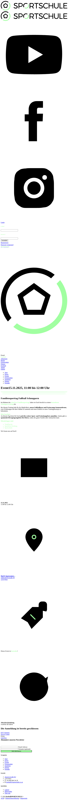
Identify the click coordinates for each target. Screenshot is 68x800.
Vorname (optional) (24, 749)
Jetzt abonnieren (16, 751)
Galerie (7, 790)
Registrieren (4, 243)
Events (7, 376)
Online (3, 369)
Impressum (23, 798)
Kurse (6, 374)
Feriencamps (5, 362)
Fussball (3, 366)
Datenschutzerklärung (12, 798)
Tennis (3, 367)
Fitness (3, 364)
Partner (7, 381)
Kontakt (7, 383)
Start (6, 372)
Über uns (7, 793)
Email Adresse (22, 747)
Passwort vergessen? (7, 245)
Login (2, 222)
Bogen (3, 360)
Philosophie (8, 791)
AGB (2, 798)
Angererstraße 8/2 (10, 777)
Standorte (8, 379)
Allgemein (4, 359)
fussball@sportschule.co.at (14, 782)
